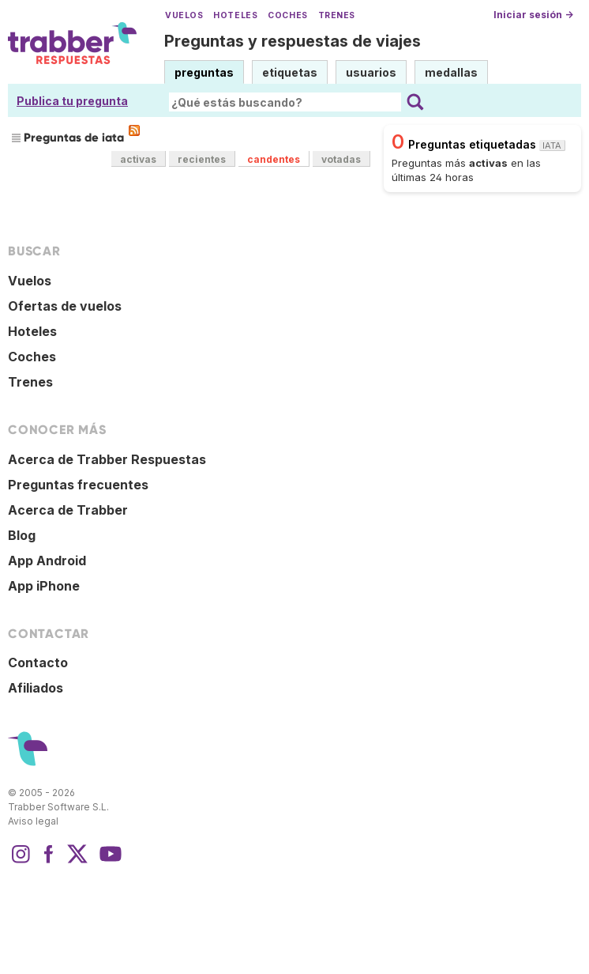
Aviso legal (33, 821)
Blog (22, 535)
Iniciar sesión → (533, 15)
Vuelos (184, 15)
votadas (341, 159)
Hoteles (235, 15)
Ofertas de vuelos (65, 306)
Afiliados (35, 688)
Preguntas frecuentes (78, 485)
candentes (273, 159)
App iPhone (44, 586)
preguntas (204, 72)
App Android (47, 560)
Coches (287, 15)
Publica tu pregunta (72, 101)
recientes (202, 159)
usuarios (371, 72)
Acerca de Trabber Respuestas (107, 459)
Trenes (336, 15)
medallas (451, 72)
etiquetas (289, 72)
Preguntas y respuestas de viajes (292, 41)
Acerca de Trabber (68, 510)
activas (138, 159)
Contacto (38, 662)
